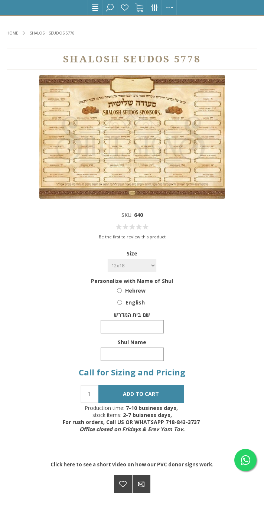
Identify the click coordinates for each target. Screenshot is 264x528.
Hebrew (135, 290)
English (135, 302)
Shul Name (132, 342)
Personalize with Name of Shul (132, 280)
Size (132, 253)
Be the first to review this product (132, 236)
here (69, 464)
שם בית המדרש (132, 314)
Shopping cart (139, 7)
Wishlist (124, 7)
